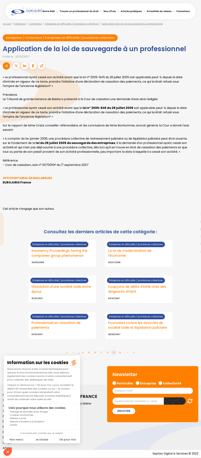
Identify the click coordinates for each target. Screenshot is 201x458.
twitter (194, 214)
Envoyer (123, 412)
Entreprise (148, 383)
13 (114, 353)
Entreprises (20, 23)
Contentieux (35, 23)
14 (120, 353)
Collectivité (172, 383)
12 (108, 353)
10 (95, 353)
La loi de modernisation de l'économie (129, 253)
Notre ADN (49, 11)
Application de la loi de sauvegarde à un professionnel (132, 23)
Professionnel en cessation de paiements (56, 325)
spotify (194, 244)
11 (101, 353)
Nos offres (110, 11)
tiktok (194, 251)
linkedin (194, 222)
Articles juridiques (131, 11)
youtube (194, 229)
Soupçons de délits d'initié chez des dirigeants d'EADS (137, 289)
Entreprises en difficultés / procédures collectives (72, 23)
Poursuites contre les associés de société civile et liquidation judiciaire (137, 325)
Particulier (125, 383)
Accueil (7, 23)
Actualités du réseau (159, 11)
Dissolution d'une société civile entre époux (61, 289)
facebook (194, 207)
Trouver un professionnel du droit (79, 11)
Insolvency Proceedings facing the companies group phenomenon (60, 253)
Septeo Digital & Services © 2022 (175, 454)
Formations (183, 11)
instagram (194, 236)
